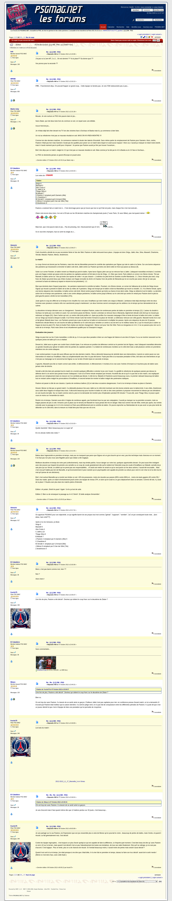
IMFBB (13, 79)
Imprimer (158, 37)
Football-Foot (54, 889)
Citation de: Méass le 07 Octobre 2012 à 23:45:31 (51, 802)
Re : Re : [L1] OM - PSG (55, 682)
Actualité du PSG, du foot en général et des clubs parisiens (49, 30)
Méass (12, 448)
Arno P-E (114, 30)
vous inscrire (158, 7)
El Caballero (15, 168)
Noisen (29, 891)
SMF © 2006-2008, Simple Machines (33, 889)
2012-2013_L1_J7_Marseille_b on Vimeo (70, 781)
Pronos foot (62, 889)
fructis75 (13, 592)
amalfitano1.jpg (41, 670)
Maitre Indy (14, 109)
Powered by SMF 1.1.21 (15, 889)
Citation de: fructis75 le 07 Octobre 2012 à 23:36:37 (52, 689)
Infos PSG (47, 889)
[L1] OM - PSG (128, 30)
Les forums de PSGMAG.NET (20, 30)
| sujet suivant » (156, 34)
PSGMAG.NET (17, 895)
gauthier (120, 30)
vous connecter (146, 7)
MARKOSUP (107, 30)
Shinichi (13, 245)
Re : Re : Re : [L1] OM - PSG (57, 795)
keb (11, 52)
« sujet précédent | (143, 34)
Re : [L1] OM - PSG (53, 52)
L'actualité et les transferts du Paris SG (81, 30)
